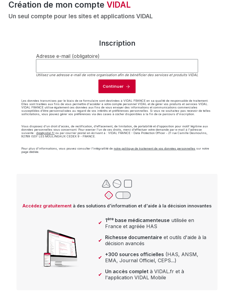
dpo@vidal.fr (45, 133)
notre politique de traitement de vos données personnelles (154, 148)
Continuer (113, 86)
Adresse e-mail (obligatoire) (68, 56)
